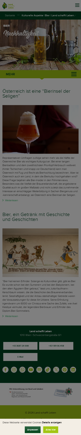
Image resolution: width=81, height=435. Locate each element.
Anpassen (32, 429)
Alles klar (51, 429)
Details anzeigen (52, 422)
